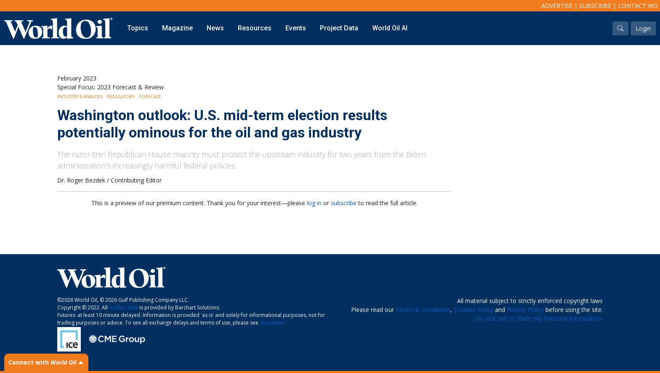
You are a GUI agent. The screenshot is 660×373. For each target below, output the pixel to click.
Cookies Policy (473, 310)
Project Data (339, 28)
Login (643, 28)
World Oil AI (389, 28)
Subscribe (595, 6)
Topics (137, 28)
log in (314, 203)
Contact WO (638, 6)
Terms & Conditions (423, 310)
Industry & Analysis (79, 96)
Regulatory (121, 96)
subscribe (344, 203)
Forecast (150, 96)
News (215, 28)
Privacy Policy (525, 310)
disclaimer (272, 322)
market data (123, 307)
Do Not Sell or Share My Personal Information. (539, 318)
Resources (254, 28)
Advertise (556, 6)
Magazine (177, 28)
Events (295, 28)
